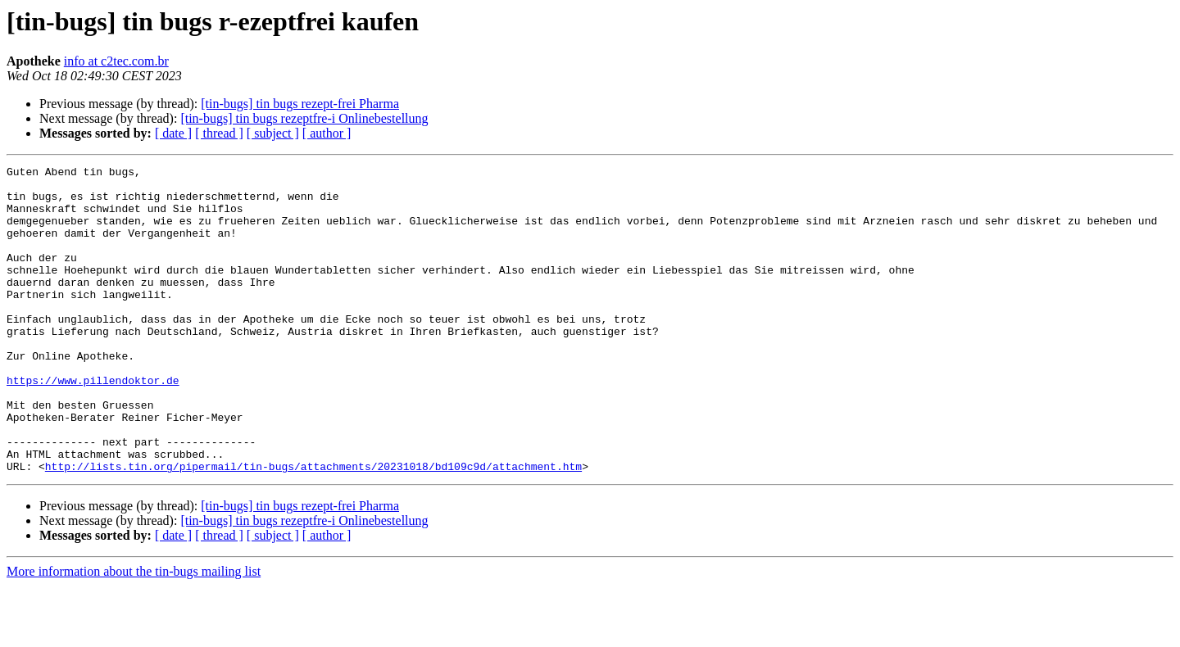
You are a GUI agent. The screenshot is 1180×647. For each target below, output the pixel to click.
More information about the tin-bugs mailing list (134, 633)
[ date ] (173, 133)
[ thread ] (219, 133)
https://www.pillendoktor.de (93, 424)
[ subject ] (273, 133)
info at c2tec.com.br (116, 61)
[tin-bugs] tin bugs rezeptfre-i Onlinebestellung (304, 118)
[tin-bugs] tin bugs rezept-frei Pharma (300, 104)
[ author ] (327, 133)
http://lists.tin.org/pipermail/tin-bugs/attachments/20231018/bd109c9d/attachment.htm (313, 527)
